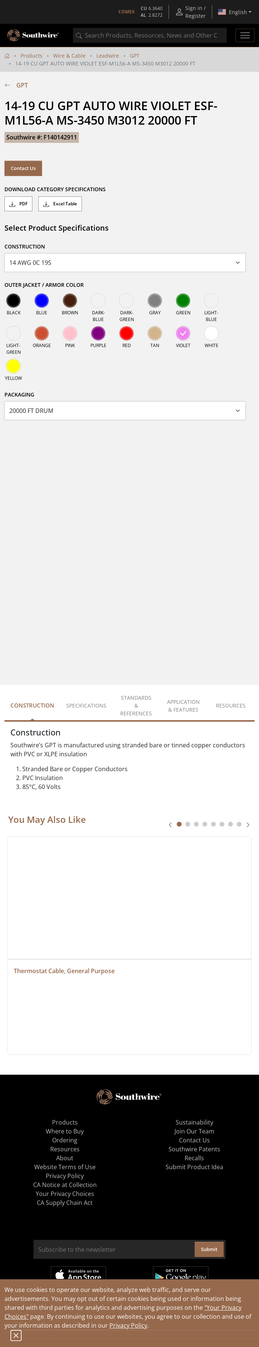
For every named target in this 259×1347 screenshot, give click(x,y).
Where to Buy (65, 1131)
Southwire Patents (194, 1149)
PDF (18, 204)
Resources (65, 1149)
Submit (209, 1249)
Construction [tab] (32, 705)
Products (31, 55)
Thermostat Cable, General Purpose (64, 971)
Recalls (194, 1158)
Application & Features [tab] (183, 705)
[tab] (179, 824)
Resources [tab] (231, 705)
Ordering (64, 1140)
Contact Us (23, 168)
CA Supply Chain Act (65, 1203)
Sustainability (194, 1122)
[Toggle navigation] (245, 35)
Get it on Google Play (180, 1275)
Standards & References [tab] (136, 705)
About (64, 1158)
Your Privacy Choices (65, 1194)
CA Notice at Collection (65, 1185)
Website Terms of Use (65, 1167)
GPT (135, 55)
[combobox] (150, 35)
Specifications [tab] (86, 705)
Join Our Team (194, 1131)
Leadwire (107, 55)
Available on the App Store (78, 1275)
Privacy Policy (128, 1325)
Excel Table (60, 204)
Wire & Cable (69, 55)
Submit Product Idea (194, 1167)
